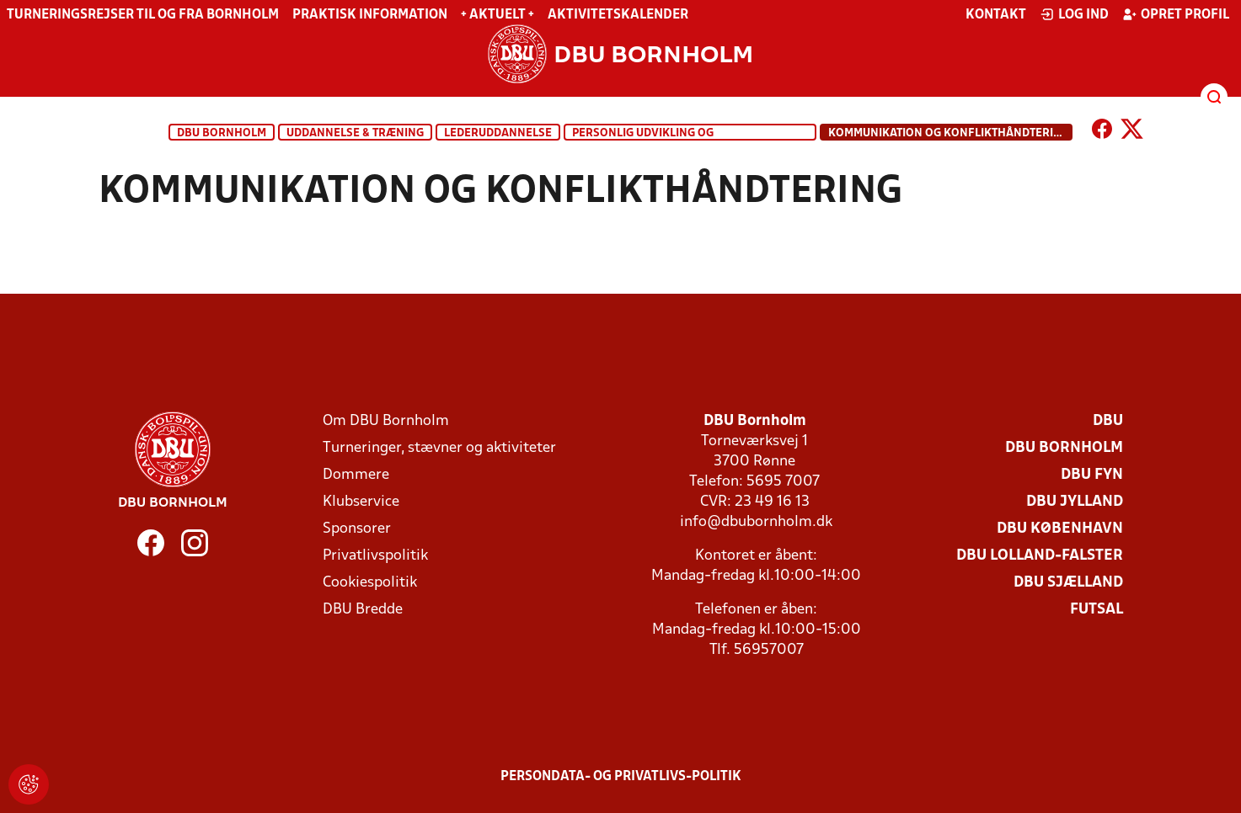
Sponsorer (357, 529)
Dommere (356, 475)
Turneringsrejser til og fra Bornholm (143, 15)
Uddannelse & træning (355, 133)
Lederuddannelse (498, 133)
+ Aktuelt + (497, 15)
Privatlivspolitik (375, 556)
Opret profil (1175, 14)
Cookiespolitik (370, 583)
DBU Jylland (1074, 502)
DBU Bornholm (221, 133)
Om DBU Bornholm (386, 421)
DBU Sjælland (1068, 583)
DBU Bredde (363, 610)
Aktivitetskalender (618, 15)
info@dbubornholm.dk (756, 522)
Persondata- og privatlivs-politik (620, 777)
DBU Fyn (1092, 475)
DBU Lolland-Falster (1039, 556)
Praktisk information (369, 15)
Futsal (1096, 610)
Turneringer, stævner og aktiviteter (439, 448)
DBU (1108, 421)
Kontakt (996, 15)
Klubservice (361, 502)
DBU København (1060, 529)
